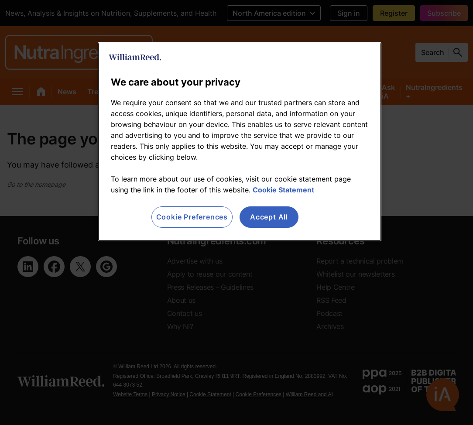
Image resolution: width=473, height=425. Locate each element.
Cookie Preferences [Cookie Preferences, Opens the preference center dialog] (192, 216)
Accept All (269, 216)
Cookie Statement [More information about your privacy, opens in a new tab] (283, 189)
